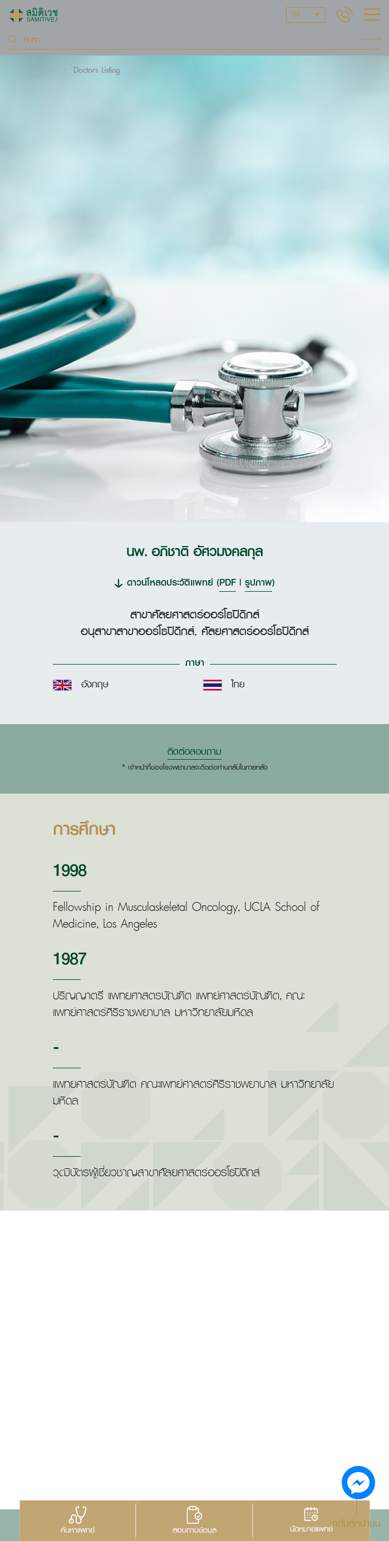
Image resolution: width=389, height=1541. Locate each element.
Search (370, 39)
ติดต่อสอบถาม (194, 751)
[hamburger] (372, 15)
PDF (227, 582)
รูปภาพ (258, 582)
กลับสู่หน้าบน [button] (356, 1522)
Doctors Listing (96, 70)
